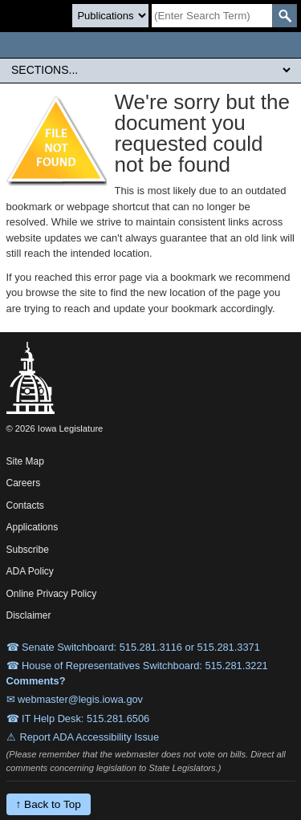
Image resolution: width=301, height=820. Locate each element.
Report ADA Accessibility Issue (90, 737)
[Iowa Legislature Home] (150, 45)
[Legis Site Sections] (150, 70)
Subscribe (27, 549)
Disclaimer (28, 615)
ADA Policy (30, 571)
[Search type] (110, 15)
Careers (23, 483)
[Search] (212, 15)
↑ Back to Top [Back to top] (48, 804)
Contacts (25, 505)
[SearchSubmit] (284, 15)
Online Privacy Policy (51, 593)
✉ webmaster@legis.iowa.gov (75, 699)
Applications (32, 527)
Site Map (25, 461)
